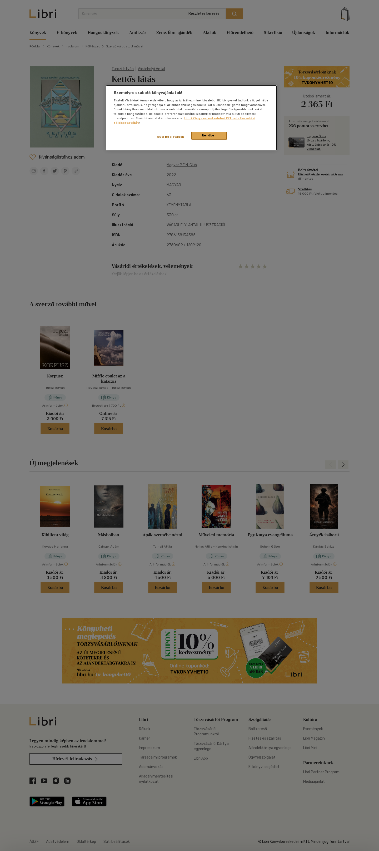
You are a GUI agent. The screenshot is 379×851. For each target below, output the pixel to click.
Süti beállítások (170, 137)
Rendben (209, 135)
